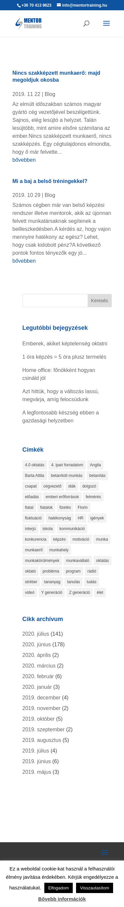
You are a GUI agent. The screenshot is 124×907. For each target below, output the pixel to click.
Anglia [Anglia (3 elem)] (95, 465)
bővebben (24, 160)
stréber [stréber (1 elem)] (31, 582)
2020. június (36, 644)
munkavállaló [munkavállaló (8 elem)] (77, 560)
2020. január (37, 687)
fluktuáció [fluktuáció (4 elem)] (33, 518)
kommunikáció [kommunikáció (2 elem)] (72, 528)
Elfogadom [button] (58, 887)
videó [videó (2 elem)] (30, 592)
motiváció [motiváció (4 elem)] (80, 539)
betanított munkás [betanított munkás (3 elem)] (66, 475)
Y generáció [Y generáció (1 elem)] (51, 592)
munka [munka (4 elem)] (102, 539)
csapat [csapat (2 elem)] (31, 486)
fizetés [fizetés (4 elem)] (65, 507)
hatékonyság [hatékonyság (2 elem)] (60, 518)
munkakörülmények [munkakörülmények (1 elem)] (42, 560)
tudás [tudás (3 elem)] (91, 582)
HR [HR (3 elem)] (80, 518)
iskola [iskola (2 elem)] (48, 528)
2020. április (36, 655)
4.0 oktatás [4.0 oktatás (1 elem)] (35, 465)
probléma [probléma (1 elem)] (51, 571)
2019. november (41, 708)
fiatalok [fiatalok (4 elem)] (46, 507)
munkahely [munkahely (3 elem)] (58, 550)
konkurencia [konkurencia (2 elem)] (36, 539)
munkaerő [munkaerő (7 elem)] (34, 550)
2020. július (35, 634)
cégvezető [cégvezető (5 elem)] (52, 486)
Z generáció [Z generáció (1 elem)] (79, 592)
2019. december (41, 697)
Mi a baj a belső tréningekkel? (50, 181)
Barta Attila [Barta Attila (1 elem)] (34, 475)
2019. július (35, 751)
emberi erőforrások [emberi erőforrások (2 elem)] (62, 497)
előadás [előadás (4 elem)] (32, 497)
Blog (50, 94)
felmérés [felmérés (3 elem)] (93, 497)
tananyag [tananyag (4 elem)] (52, 582)
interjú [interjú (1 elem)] (30, 528)
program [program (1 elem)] (73, 571)
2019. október (38, 719)
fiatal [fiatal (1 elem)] (29, 507)
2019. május (36, 772)
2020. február (38, 676)
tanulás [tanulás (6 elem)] (73, 582)
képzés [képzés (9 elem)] (59, 539)
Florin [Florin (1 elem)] (83, 507)
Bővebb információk (62, 899)
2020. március (39, 666)
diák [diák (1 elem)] (71, 486)
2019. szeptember (43, 729)
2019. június (36, 761)
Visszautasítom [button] (94, 887)
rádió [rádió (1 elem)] (91, 571)
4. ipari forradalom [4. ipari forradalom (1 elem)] (67, 465)
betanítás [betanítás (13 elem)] (97, 475)
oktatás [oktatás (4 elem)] (102, 560)
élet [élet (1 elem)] (100, 592)
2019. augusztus (41, 740)
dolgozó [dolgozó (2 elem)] (89, 486)
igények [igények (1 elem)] (97, 518)
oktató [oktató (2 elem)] (30, 571)
